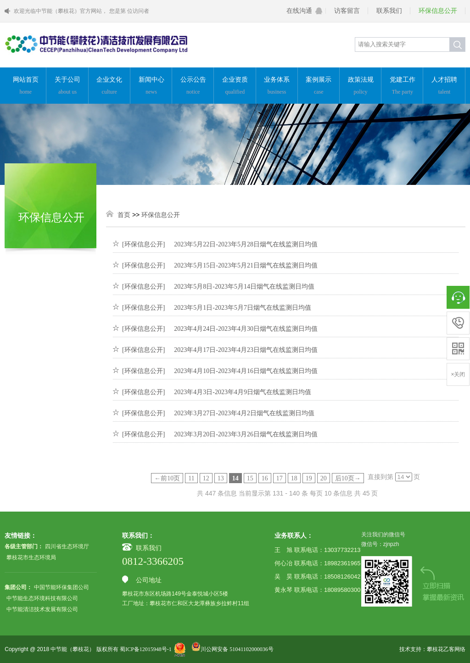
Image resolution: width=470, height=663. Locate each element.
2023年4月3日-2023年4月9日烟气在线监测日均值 (242, 392)
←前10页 (167, 478)
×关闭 (458, 374)
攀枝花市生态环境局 (31, 557)
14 (235, 478)
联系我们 (389, 10)
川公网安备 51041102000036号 (232, 649)
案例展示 (319, 86)
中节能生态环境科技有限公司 (42, 598)
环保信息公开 (438, 10)
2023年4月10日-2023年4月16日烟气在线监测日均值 (246, 371)
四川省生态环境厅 (67, 546)
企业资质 (235, 86)
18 (294, 478)
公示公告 (193, 86)
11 (191, 478)
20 (323, 478)
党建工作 (402, 86)
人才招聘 (444, 86)
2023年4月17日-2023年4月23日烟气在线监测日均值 (246, 349)
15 (250, 478)
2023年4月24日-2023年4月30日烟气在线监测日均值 (246, 328)
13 (221, 478)
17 (279, 478)
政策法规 (360, 86)
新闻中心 (151, 86)
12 (206, 478)
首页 (124, 215)
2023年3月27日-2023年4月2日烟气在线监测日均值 (244, 413)
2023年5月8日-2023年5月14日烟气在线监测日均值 (244, 286)
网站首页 (25, 86)
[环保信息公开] (143, 244)
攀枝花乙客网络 (446, 649)
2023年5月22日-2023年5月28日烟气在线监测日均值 (246, 244)
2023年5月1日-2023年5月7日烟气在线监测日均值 (242, 307)
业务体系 (277, 86)
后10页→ (348, 478)
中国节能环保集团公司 (61, 587)
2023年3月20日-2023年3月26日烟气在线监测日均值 (246, 434)
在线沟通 (299, 10)
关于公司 (67, 86)
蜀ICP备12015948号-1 (146, 649)
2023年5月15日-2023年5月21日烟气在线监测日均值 (246, 265)
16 (265, 478)
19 (309, 478)
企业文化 (109, 86)
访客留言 (347, 10)
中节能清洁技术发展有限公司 (42, 609)
